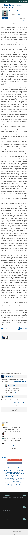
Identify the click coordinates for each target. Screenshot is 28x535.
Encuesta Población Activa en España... (12, 436)
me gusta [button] (4, 328)
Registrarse (24, 1)
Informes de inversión (14, 495)
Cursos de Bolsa (14, 518)
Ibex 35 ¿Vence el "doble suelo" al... (11, 442)
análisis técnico (9, 484)
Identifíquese (6, 409)
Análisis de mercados (17, 475)
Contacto (21, 532)
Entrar (19, 1)
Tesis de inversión (13, 477)
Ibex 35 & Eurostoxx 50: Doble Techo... (12, 440)
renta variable (18, 484)
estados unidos (15, 479)
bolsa (20, 482)
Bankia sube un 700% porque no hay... (12, 427)
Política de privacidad (17, 531)
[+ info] (18, 14)
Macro (22, 473)
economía (20, 470)
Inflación (7, 475)
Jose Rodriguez (9, 376)
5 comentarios (17, 20)
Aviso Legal (9, 532)
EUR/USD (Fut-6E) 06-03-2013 (10, 433)
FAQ (15, 534)
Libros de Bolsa (14, 507)
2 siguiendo (11, 20)
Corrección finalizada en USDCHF (11, 429)
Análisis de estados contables (11, 473)
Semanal (14, 448)
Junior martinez (9, 396)
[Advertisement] (14, 355)
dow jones (18, 481)
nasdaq (22, 479)
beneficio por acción (14, 485)
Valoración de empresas (12, 482)
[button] (5, 18)
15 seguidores (4, 20)
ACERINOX (6, 425)
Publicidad (15, 532)
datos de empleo (10, 481)
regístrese (13, 409)
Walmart (22, 478)
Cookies (9, 531)
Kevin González (14, 11)
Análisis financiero (10, 470)
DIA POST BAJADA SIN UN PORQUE (12, 431)
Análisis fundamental (13, 472)
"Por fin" (6, 422)
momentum (7, 479)
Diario (14, 445)
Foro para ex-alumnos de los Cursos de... (13, 438)
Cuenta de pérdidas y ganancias (11, 478)
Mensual (14, 451)
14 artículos (24, 20)
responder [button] (24, 381)
